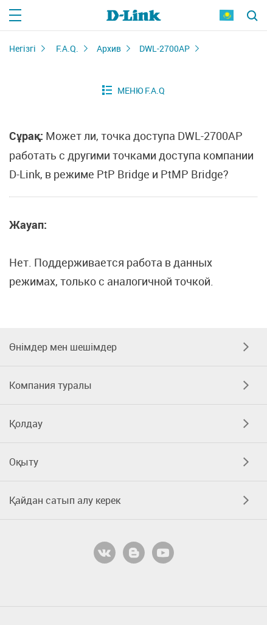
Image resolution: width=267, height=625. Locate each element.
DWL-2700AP (164, 48)
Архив (109, 48)
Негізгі (22, 48)
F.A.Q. (67, 48)
